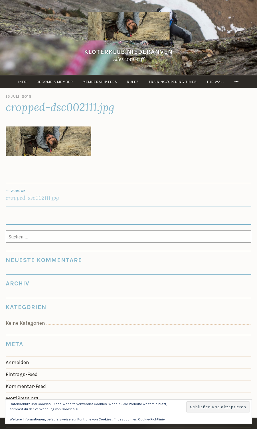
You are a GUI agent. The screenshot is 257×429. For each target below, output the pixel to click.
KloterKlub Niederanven (128, 51)
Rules (133, 81)
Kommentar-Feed (26, 386)
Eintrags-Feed (22, 374)
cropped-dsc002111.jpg (67, 195)
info (22, 81)
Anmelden (17, 362)
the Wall (215, 81)
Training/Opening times (173, 81)
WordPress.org (22, 398)
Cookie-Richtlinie (151, 419)
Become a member (55, 81)
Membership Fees (100, 81)
